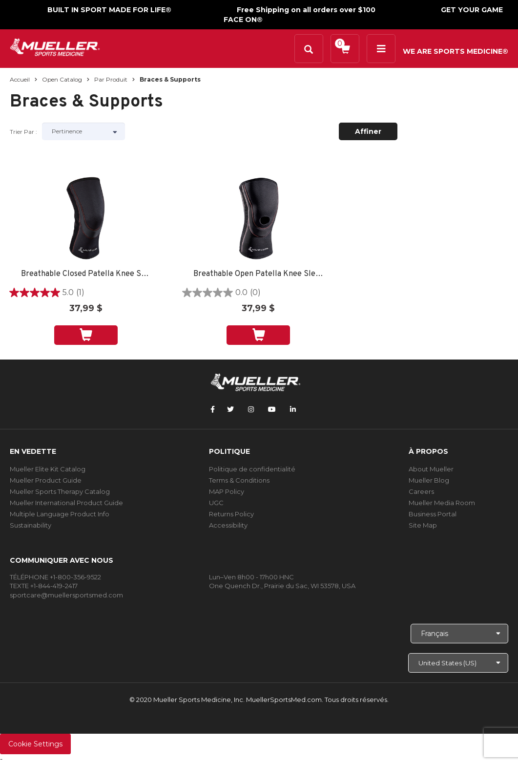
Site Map (423, 525)
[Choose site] (458, 663)
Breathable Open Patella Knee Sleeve (258, 274)
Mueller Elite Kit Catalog (47, 469)
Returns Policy (231, 514)
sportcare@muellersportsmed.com (66, 595)
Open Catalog (62, 79)
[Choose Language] (459, 633)
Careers (421, 491)
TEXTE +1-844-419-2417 (44, 586)
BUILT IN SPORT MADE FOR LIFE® (109, 9)
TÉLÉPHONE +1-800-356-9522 (55, 577)
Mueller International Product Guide (66, 503)
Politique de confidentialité (252, 469)
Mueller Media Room (442, 503)
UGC (216, 503)
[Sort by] (83, 131)
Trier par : (23, 131)
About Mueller (431, 469)
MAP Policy (226, 491)
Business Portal (432, 514)
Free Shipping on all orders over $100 (306, 9)
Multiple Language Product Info (59, 514)
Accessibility (228, 525)
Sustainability (30, 525)
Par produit (110, 79)
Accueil (20, 79)
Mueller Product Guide (46, 480)
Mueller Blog (429, 480)
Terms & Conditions (239, 480)
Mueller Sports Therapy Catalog (60, 491)
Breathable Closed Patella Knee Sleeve (86, 274)
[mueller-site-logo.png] (54, 46)
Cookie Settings (35, 744)
